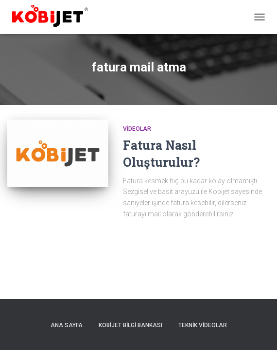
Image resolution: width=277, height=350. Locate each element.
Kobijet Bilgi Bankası (130, 325)
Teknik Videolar (202, 325)
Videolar (137, 128)
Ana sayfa (67, 325)
